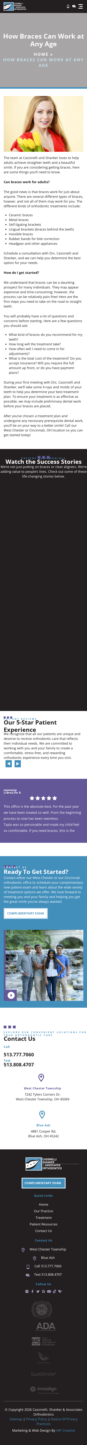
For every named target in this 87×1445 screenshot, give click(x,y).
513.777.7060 (19, 1054)
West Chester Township (42, 1088)
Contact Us (43, 1231)
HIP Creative (65, 1430)
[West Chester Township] (41, 1078)
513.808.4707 (19, 1064)
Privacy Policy (37, 1419)
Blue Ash (43, 1125)
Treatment (44, 1217)
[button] (80, 6)
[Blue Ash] (42, 1115)
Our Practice (43, 1211)
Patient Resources (44, 1224)
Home (41, 54)
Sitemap (16, 1419)
